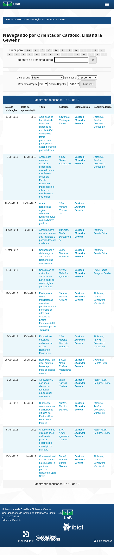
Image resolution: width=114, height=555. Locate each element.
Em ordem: (70, 77)
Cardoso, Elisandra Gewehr (79, 120)
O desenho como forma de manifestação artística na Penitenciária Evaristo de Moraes (47, 413)
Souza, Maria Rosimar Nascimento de (65, 366)
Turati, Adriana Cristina (63, 383)
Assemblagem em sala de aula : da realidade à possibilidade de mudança (47, 237)
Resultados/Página (28, 84)
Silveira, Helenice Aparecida (64, 273)
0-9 (28, 50)
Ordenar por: (23, 77)
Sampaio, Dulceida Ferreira (64, 296)
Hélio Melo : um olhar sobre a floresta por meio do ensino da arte (47, 366)
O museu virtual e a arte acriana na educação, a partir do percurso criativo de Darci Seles (47, 466)
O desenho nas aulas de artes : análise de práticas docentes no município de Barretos (47, 439)
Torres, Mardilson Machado (64, 253)
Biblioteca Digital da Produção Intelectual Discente (35, 20)
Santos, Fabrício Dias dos (63, 406)
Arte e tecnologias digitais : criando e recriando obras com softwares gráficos (47, 213)
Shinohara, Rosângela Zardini (64, 120)
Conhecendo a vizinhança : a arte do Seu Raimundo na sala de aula (46, 257)
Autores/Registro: (57, 84)
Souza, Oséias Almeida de (65, 160)
